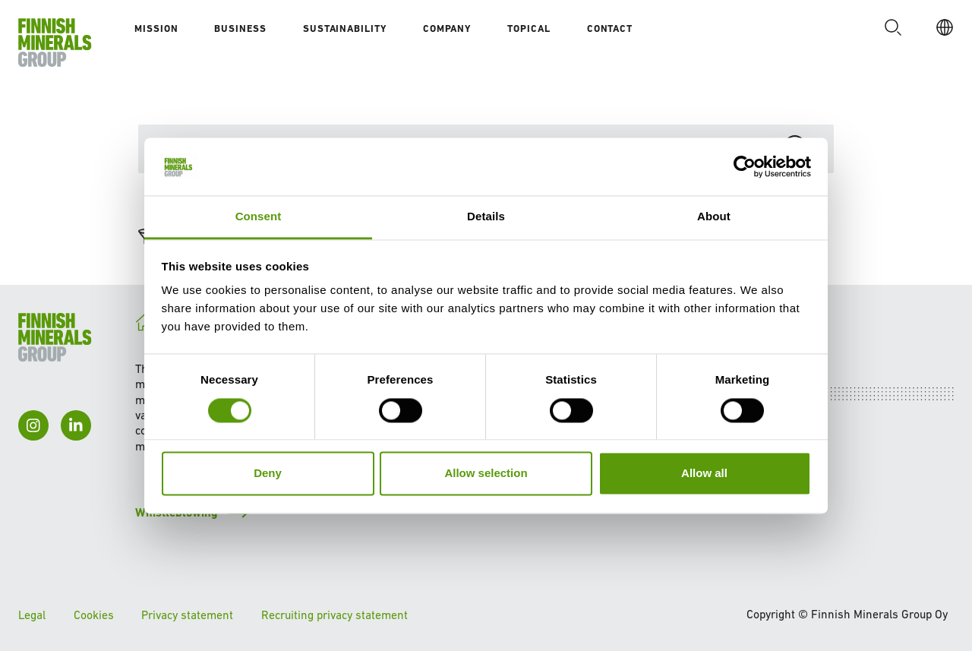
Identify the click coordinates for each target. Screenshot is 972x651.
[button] (888, 27)
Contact (610, 28)
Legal (32, 614)
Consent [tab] (258, 216)
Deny (268, 473)
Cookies (94, 614)
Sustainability (345, 28)
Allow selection (485, 473)
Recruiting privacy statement (334, 614)
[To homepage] (55, 42)
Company (447, 28)
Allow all (704, 473)
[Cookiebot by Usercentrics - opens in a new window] (744, 166)
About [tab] (714, 216)
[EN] (940, 27)
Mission (156, 28)
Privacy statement (187, 614)
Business (240, 28)
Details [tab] (486, 216)
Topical (528, 28)
